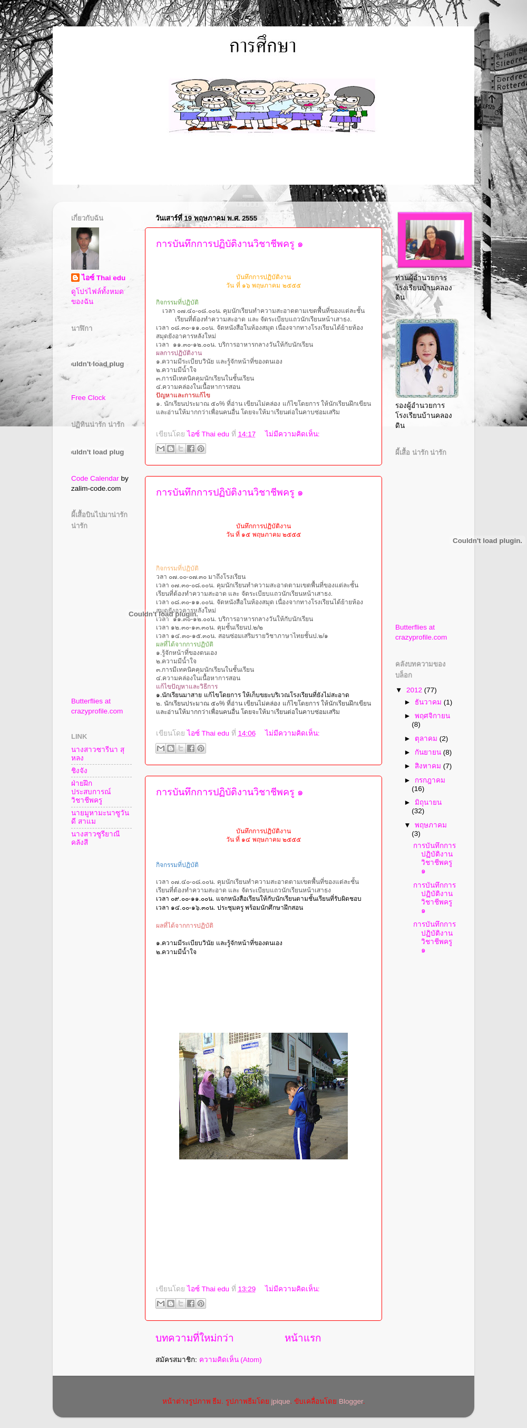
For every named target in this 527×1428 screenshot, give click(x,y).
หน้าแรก (303, 1338)
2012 (415, 690)
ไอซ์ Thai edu (103, 278)
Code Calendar (95, 478)
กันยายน (429, 752)
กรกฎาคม (430, 780)
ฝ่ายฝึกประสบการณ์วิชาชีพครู (91, 791)
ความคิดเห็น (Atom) (230, 1360)
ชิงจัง (79, 771)
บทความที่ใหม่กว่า (194, 1338)
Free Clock (88, 398)
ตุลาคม (427, 738)
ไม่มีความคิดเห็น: (292, 434)
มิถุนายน (428, 802)
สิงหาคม (429, 766)
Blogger (351, 1401)
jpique (280, 1401)
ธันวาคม (429, 702)
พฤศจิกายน (432, 716)
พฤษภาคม (431, 825)
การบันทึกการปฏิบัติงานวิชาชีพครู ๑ (229, 244)
